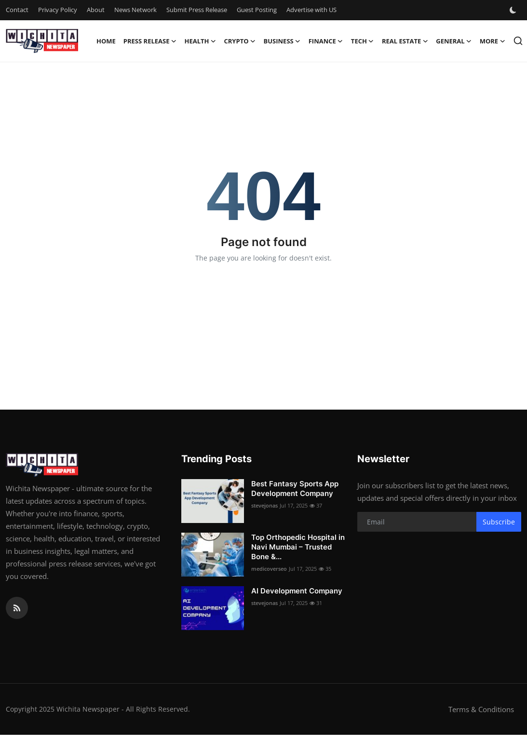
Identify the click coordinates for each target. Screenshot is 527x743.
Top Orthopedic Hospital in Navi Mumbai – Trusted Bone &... (298, 547)
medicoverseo (269, 568)
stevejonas (264, 505)
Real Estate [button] (405, 41)
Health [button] (200, 41)
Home (106, 41)
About (96, 9)
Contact (17, 9)
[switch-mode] (514, 10)
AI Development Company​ (296, 590)
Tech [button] (362, 41)
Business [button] (282, 41)
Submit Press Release (196, 9)
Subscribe (499, 521)
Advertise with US (311, 9)
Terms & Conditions (481, 709)
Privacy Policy (57, 9)
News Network (135, 9)
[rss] (17, 608)
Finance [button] (326, 41)
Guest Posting (257, 9)
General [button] (454, 41)
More (492, 41)
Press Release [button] (150, 41)
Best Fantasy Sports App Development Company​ (294, 488)
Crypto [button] (240, 41)
